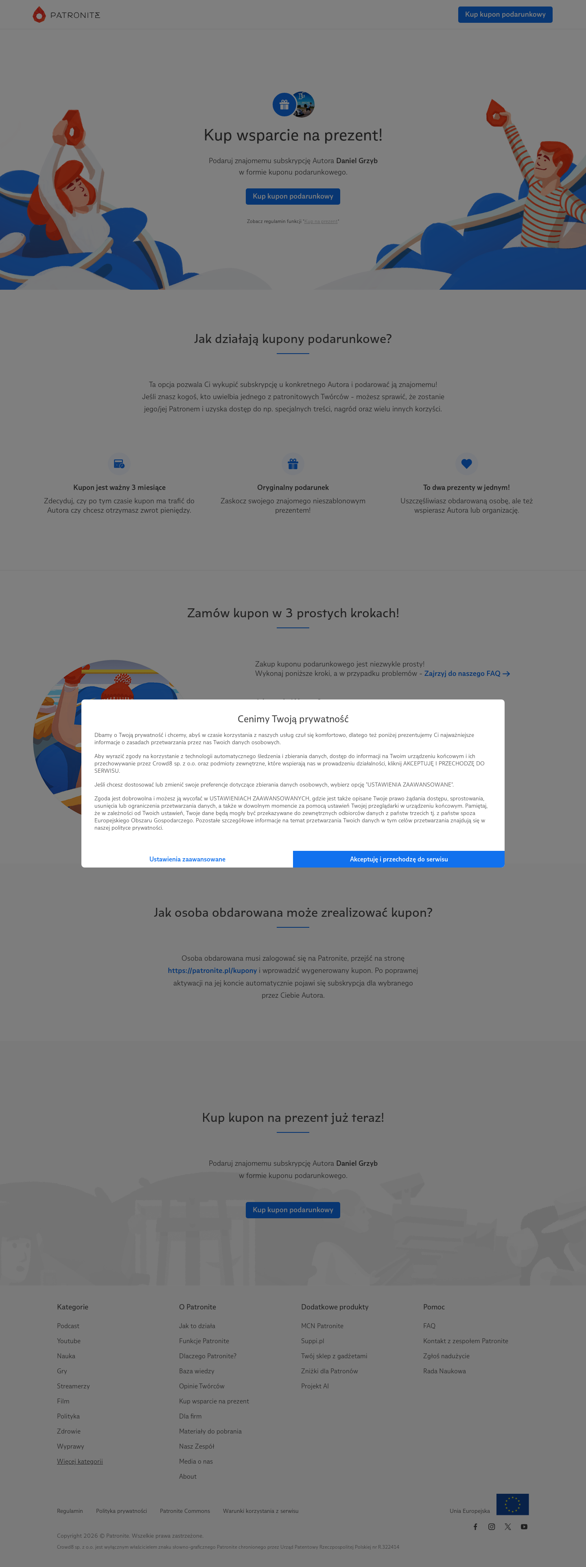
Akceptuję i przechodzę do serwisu (399, 859)
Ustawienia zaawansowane (187, 859)
